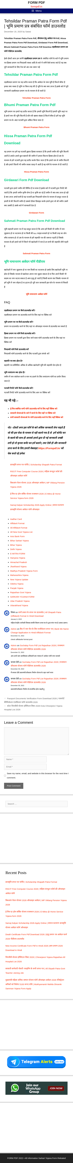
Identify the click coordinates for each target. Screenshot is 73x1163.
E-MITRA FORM (17, 553)
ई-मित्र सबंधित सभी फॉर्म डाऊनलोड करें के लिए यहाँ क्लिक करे (33, 408)
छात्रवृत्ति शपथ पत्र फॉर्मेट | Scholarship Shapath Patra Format (36, 464)
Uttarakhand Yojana (19, 605)
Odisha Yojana (16, 584)
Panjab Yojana (16, 588)
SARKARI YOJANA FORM (22, 597)
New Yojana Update (19, 579)
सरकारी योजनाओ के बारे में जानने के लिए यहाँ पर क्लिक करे (32, 413)
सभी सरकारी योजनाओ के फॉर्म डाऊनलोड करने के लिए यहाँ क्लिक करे (36, 417)
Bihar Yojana (16, 545)
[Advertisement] (36, 838)
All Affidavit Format (18, 528)
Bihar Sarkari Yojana (19, 540)
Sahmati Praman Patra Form (36, 253)
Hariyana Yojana (17, 558)
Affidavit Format (17, 523)
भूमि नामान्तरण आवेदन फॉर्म (36, 294)
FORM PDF (36, 2)
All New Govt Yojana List (21, 532)
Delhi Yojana (16, 549)
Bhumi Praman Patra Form (36, 127)
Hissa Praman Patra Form (36, 172)
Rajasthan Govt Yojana (20, 592)
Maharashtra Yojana (19, 575)
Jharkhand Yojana (18, 566)
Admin (14, 629)
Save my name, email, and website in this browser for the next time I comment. (38, 775)
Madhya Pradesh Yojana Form (24, 571)
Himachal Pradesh (18, 562)
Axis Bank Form (17, 536)
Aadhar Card (16, 519)
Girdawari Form (36, 213)
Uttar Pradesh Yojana (20, 601)
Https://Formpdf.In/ (49, 448)
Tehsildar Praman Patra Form (36, 98)
